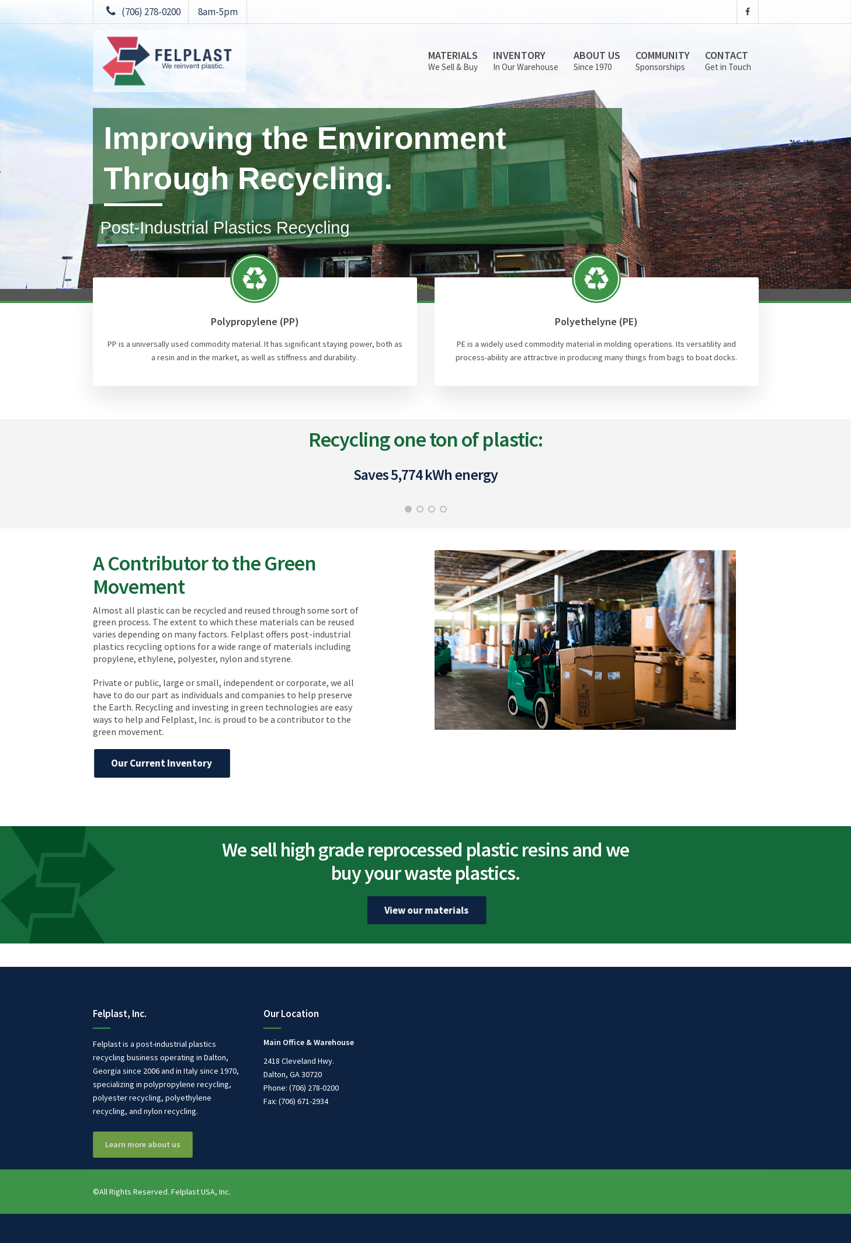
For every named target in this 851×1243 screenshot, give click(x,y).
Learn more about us (142, 1144)
